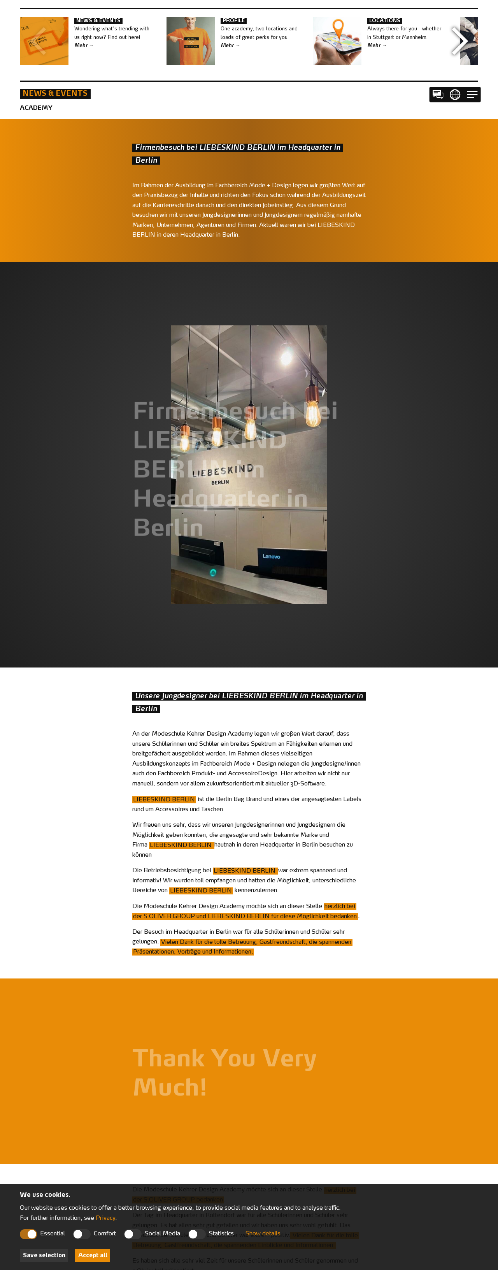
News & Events (55, 93)
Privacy (105, 1218)
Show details (263, 1234)
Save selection (44, 1256)
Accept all (92, 1256)
